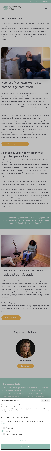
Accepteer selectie (25, 440)
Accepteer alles (25, 447)
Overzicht (45, 400)
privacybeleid (4, 423)
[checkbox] (7, 428)
